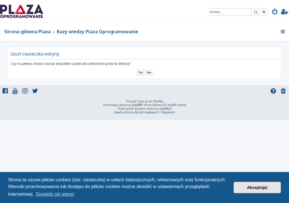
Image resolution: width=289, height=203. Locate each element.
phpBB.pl (165, 108)
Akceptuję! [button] (257, 187)
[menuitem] (275, 12)
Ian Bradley (156, 101)
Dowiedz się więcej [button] (55, 194)
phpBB (136, 105)
